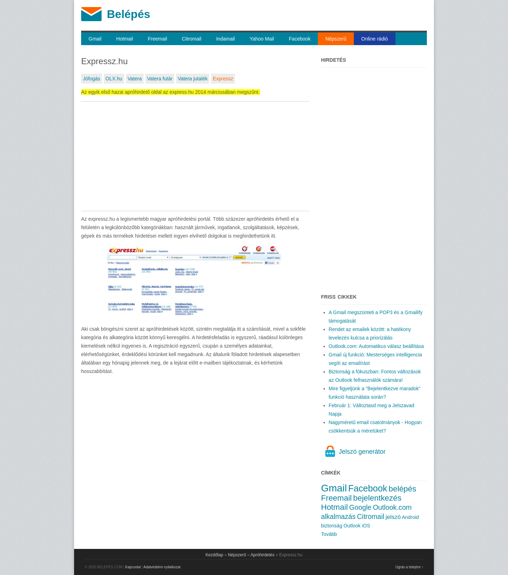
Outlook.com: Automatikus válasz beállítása (376, 346)
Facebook (299, 39)
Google (360, 507)
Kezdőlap (214, 554)
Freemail (157, 39)
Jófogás (91, 78)
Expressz (223, 78)
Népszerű (335, 39)
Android (410, 517)
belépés (402, 488)
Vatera (135, 78)
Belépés (128, 14)
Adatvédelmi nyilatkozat (162, 567)
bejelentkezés (377, 498)
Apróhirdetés (262, 554)
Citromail (191, 39)
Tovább (329, 534)
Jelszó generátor (362, 451)
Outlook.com (392, 507)
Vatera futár (160, 78)
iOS (366, 525)
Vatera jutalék (193, 78)
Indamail (225, 39)
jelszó (393, 517)
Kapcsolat (133, 567)
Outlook (352, 525)
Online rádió (374, 39)
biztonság (331, 525)
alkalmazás (338, 516)
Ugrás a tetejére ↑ (409, 567)
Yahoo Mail (262, 39)
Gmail (95, 39)
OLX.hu (113, 78)
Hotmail (124, 39)
